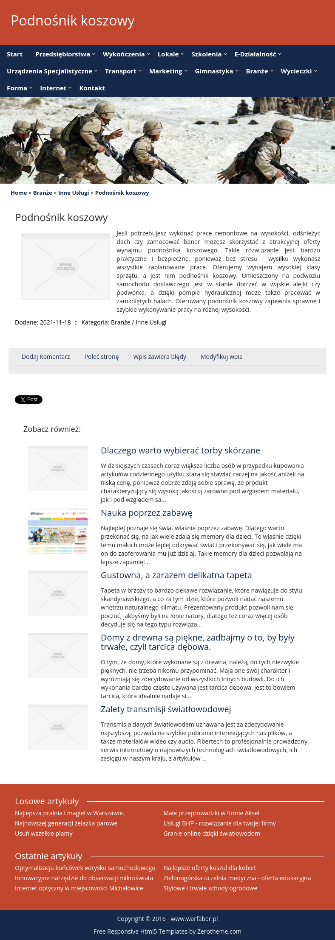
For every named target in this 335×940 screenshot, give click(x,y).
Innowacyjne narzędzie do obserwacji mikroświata (84, 878)
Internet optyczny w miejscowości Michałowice (79, 888)
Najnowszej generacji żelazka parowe (66, 823)
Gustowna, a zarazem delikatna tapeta (176, 575)
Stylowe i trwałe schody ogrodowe (210, 888)
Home (19, 192)
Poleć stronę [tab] (102, 356)
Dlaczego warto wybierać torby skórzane (180, 450)
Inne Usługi (73, 192)
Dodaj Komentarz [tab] (46, 356)
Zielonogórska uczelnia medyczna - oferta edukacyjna (237, 878)
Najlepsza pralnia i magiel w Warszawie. (70, 813)
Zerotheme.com (219, 931)
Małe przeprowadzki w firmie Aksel (211, 813)
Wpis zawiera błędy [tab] (159, 356)
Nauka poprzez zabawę (147, 512)
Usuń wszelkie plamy (43, 833)
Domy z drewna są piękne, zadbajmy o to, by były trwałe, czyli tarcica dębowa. (198, 642)
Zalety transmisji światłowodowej (166, 709)
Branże (42, 192)
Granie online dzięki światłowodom (211, 833)
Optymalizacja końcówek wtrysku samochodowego (85, 868)
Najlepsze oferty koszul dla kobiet (209, 868)
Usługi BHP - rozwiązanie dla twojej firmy (219, 823)
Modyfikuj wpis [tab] (221, 356)
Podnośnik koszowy (122, 192)
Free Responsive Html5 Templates (140, 931)
